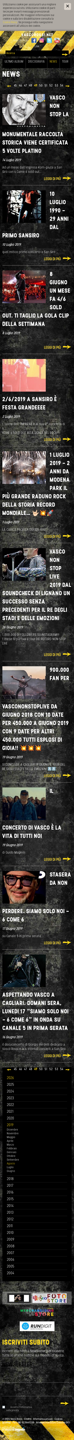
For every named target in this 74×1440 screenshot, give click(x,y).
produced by (13, 1429)
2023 (10, 1098)
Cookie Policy (10, 22)
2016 (10, 1192)
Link (37, 46)
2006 (10, 1260)
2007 (10, 1253)
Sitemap (6, 1423)
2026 (10, 1078)
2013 (10, 1213)
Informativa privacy (43, 1419)
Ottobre (11, 1156)
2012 (10, 1219)
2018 (10, 1179)
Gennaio (11, 1152)
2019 (10, 1125)
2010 (10, 1233)
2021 (10, 1112)
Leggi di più (52, 179)
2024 (10, 1092)
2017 (10, 1186)
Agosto (11, 1163)
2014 (10, 1206)
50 (41, 85)
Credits (27, 1419)
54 (61, 85)
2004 (10, 1273)
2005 (10, 1267)
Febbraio (12, 1148)
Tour (65, 61)
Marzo (10, 1144)
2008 (11, 1246)
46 (20, 85)
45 (15, 85)
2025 (10, 1085)
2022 (10, 1105)
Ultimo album (14, 61)
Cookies (59, 1419)
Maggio (11, 1137)
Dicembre (12, 1129)
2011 (10, 1226)
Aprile (10, 1141)
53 (56, 85)
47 (25, 85)
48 (30, 85)
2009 (10, 1240)
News (53, 61)
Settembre (13, 1159)
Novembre (13, 1133)
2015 (10, 1199)
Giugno (11, 1171)
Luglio (10, 1167)
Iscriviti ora (49, 1404)
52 (51, 85)
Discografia (36, 61)
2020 (10, 1118)
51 (46, 85)
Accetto (19, 1409)
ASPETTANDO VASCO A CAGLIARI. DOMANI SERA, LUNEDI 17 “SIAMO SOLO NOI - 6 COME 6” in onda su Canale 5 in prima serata (35, 1012)
